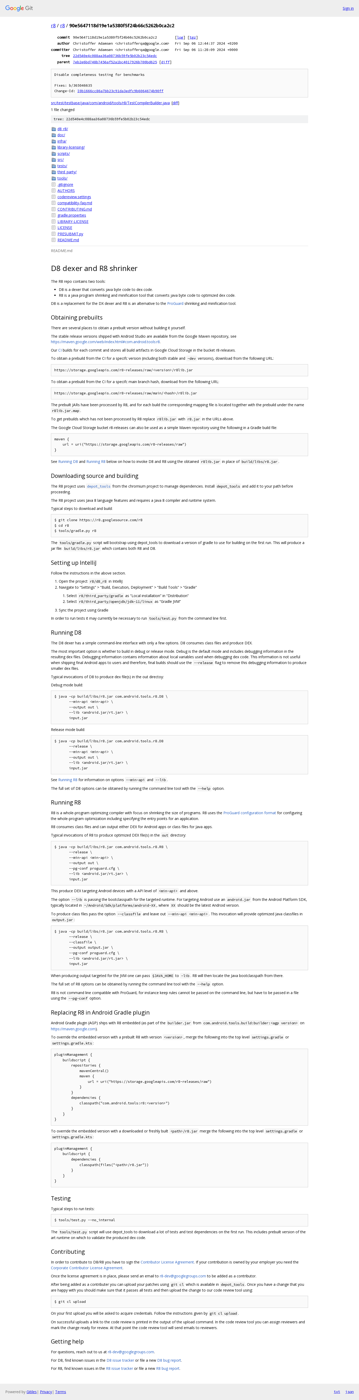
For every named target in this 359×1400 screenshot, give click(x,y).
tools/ (62, 178)
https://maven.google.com (73, 1028)
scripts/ (63, 153)
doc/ (61, 134)
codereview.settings (74, 196)
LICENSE (64, 227)
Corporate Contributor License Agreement (87, 1267)
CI (60, 350)
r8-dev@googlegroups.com (183, 1275)
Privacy (46, 1391)
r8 (53, 25)
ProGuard (175, 303)
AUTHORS (66, 190)
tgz (192, 37)
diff (165, 62)
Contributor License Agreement (167, 1262)
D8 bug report (169, 1360)
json (349, 1391)
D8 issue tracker (120, 1360)
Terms (60, 1391)
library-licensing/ (71, 147)
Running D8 (68, 461)
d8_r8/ (62, 128)
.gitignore (65, 184)
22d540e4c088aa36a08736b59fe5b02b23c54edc (115, 55)
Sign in (348, 8)
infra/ (61, 141)
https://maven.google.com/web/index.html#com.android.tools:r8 (105, 341)
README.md (68, 239)
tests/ (62, 165)
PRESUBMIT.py (70, 233)
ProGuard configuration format (249, 812)
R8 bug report (168, 1368)
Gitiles (32, 1391)
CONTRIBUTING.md (74, 209)
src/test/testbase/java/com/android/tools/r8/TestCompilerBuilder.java (110, 102)
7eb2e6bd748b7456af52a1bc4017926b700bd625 (115, 62)
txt (337, 1391)
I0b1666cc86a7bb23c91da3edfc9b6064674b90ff (120, 91)
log (180, 37)
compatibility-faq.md (74, 202)
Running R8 (95, 461)
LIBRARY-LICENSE (72, 221)
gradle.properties (71, 215)
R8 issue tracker (119, 1368)
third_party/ (67, 171)
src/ (60, 159)
